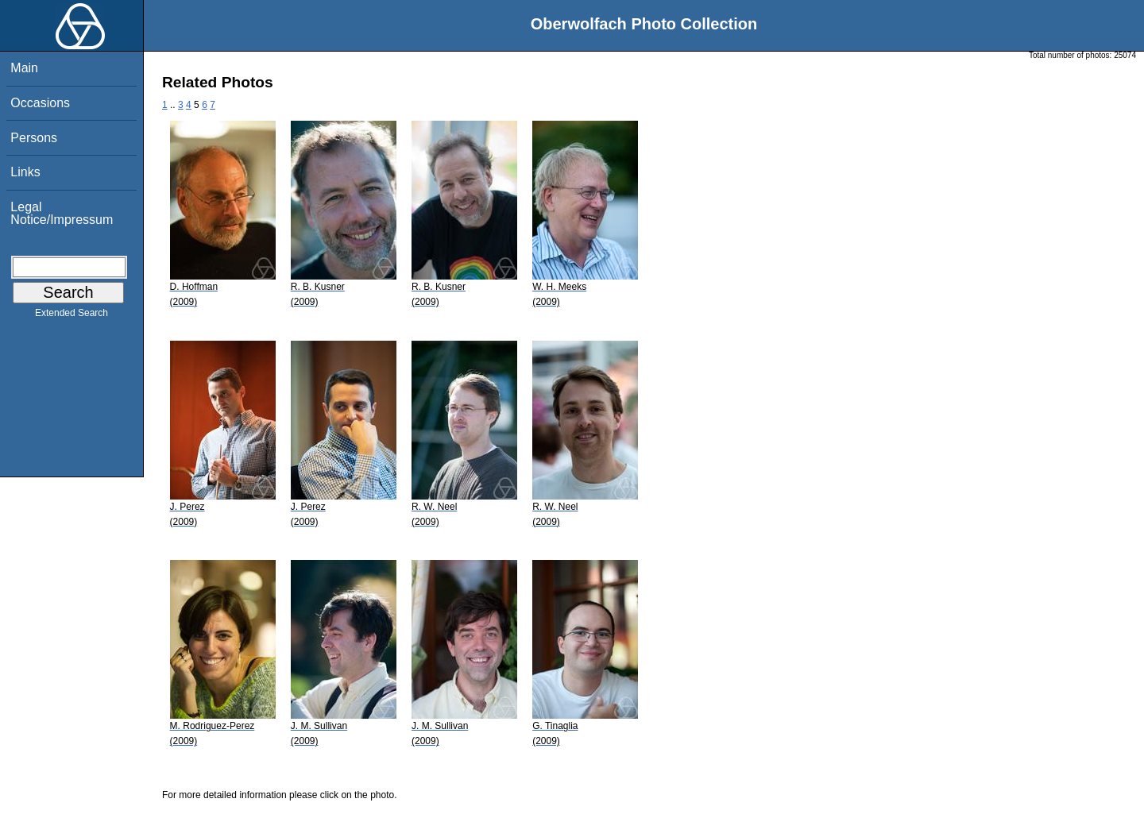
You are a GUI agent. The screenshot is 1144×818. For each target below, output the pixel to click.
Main (24, 68)
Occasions (40, 103)
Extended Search (71, 316)
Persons (33, 138)
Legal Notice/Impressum (61, 213)
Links (25, 172)
